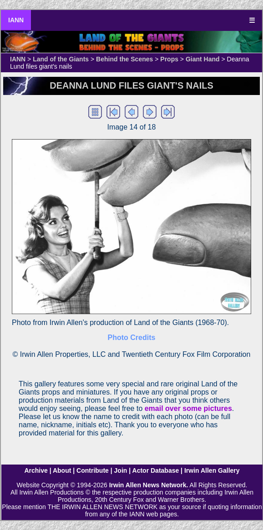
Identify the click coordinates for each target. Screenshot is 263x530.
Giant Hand (203, 59)
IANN (16, 20)
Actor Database (155, 470)
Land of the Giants (61, 59)
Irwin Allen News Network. (148, 485)
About (62, 470)
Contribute (92, 470)
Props (169, 59)
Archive (35, 470)
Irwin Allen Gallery (212, 470)
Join (120, 470)
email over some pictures (188, 408)
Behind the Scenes (124, 59)
